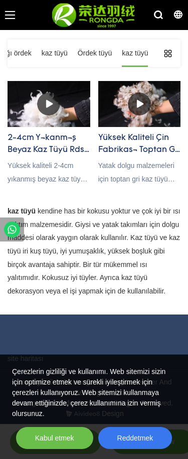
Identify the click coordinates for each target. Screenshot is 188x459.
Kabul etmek (54, 438)
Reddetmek (135, 438)
